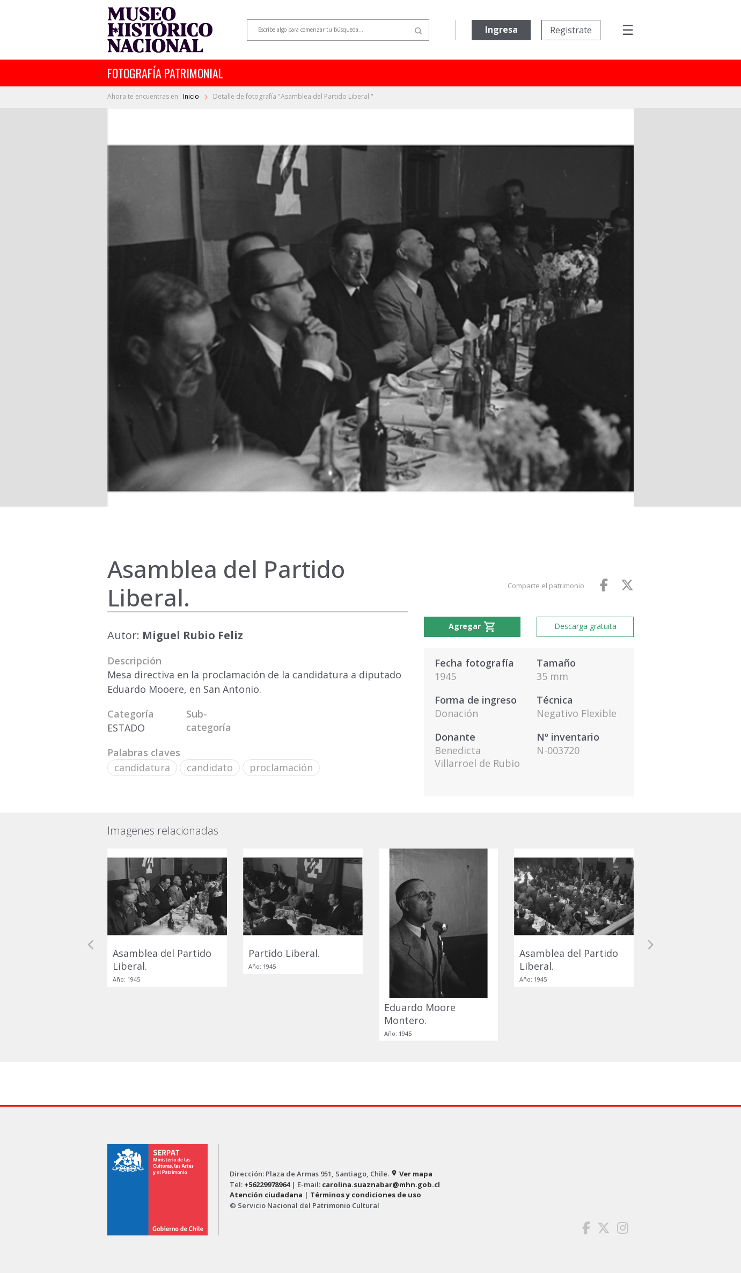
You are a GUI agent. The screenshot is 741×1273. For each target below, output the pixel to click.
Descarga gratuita (585, 626)
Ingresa (501, 29)
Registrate (571, 30)
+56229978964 (267, 1184)
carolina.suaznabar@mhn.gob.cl (381, 1184)
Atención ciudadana (266, 1194)
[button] (91, 944)
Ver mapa (411, 1174)
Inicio (192, 96)
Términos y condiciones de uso (365, 1194)
